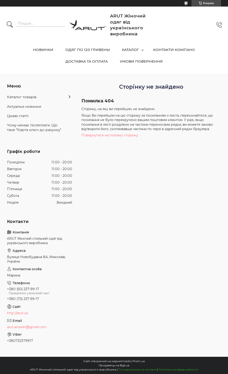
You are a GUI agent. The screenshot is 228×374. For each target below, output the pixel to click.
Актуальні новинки (24, 106)
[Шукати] (10, 24)
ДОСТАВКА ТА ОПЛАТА (86, 61)
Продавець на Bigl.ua (114, 365)
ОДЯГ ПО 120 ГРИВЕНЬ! (87, 49)
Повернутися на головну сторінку (109, 135)
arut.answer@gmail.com (27, 327)
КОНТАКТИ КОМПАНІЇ (174, 49)
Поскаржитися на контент (137, 369)
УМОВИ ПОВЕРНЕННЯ (141, 61)
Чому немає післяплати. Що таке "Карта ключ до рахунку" (34, 127)
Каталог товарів (22, 97)
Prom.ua (139, 361)
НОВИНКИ (43, 49)
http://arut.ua (17, 313)
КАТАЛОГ (130, 49)
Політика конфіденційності (178, 369)
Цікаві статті (17, 116)
